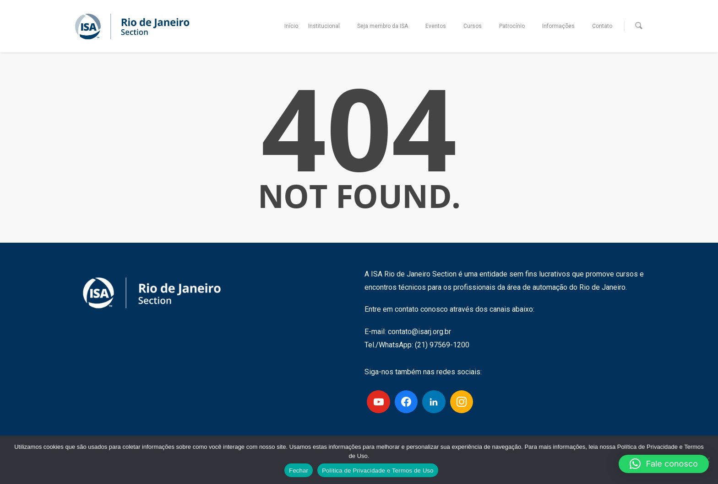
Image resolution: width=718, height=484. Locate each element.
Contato (602, 26)
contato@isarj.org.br (419, 331)
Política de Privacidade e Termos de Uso (378, 470)
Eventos (439, 26)
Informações (562, 26)
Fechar (298, 470)
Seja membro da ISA (386, 26)
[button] (664, 464)
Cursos (476, 26)
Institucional (328, 26)
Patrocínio (516, 26)
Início (291, 26)
